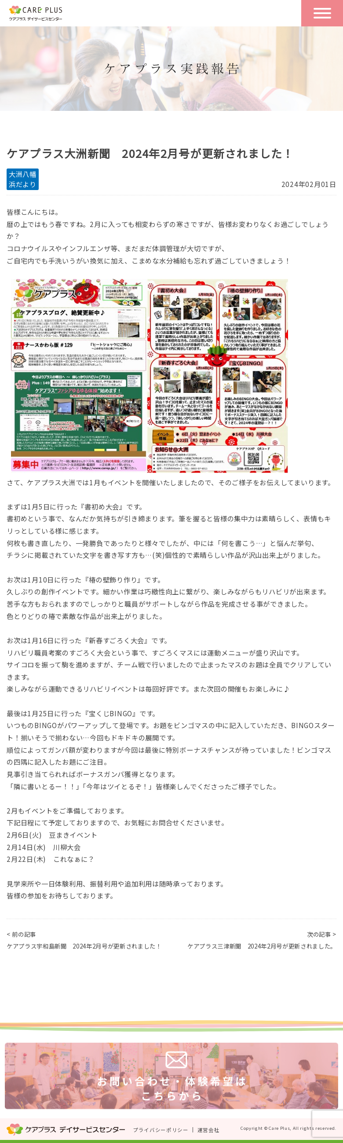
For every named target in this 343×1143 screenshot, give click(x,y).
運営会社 (208, 1129)
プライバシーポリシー (161, 1129)
